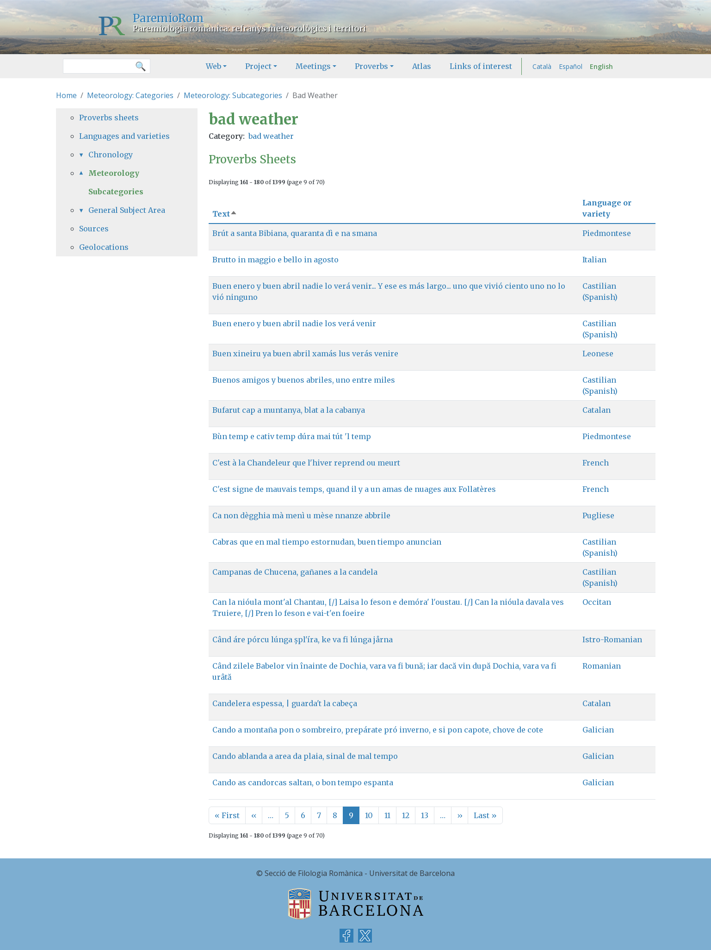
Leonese (597, 353)
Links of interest (481, 66)
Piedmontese (606, 233)
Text (224, 213)
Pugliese (598, 515)
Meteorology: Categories (130, 95)
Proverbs (371, 66)
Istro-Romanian (612, 639)
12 (405, 815)
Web (213, 66)
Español (570, 66)
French (595, 462)
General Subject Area (126, 210)
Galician (598, 729)
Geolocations (104, 247)
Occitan (596, 602)
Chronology (110, 154)
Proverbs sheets (109, 117)
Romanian (601, 666)
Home (66, 95)
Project (258, 66)
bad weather (271, 136)
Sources (94, 228)
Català (541, 66)
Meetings (313, 66)
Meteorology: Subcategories (233, 95)
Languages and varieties (124, 136)
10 (369, 815)
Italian (594, 259)
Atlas (421, 66)
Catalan (596, 410)
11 (387, 815)
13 (424, 815)
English (601, 66)
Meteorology (113, 173)
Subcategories (115, 191)
